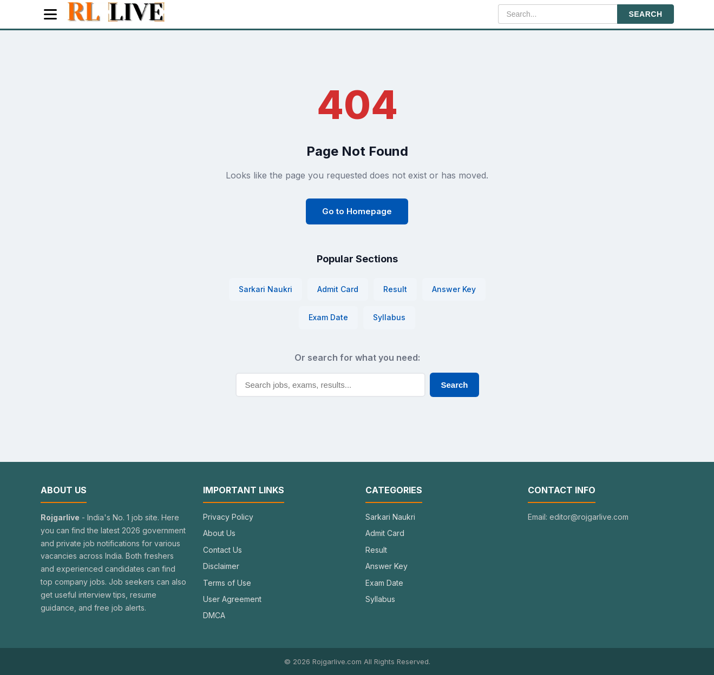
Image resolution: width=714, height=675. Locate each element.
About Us (219, 533)
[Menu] (50, 14)
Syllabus (389, 317)
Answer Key (454, 289)
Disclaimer (221, 566)
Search (454, 384)
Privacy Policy (228, 516)
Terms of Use (227, 582)
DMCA (214, 615)
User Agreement (232, 599)
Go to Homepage (357, 211)
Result (395, 289)
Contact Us (222, 549)
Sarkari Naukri (265, 289)
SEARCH (645, 14)
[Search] (557, 14)
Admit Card (337, 289)
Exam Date (328, 317)
